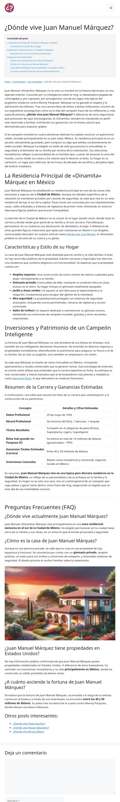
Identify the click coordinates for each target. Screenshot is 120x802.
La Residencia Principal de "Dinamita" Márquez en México (32, 43)
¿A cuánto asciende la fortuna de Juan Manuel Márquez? (34, 71)
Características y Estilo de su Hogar (25, 46)
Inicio (7, 81)
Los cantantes (35, 81)
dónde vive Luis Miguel (81, 234)
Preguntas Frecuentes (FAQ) (19, 57)
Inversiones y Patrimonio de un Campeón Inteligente (30, 50)
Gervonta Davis (21, 378)
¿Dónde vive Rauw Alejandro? (31, 727)
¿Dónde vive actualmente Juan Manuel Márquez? (31, 60)
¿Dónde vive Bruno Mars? (28, 731)
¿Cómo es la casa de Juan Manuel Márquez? (29, 64)
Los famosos (19, 81)
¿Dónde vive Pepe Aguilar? (29, 723)
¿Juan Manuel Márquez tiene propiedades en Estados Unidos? (37, 67)
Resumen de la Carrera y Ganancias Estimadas (30, 53)
